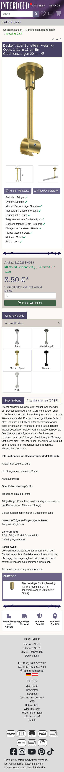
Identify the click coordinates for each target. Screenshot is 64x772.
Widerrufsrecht (32, 709)
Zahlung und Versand (32, 697)
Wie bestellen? (32, 716)
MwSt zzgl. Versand (32, 287)
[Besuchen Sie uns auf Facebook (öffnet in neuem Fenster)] (14, 754)
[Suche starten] (36, 14)
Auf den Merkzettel (18, 190)
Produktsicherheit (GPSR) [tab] (42, 400)
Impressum (32, 693)
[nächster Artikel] (60, 39)
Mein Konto (32, 686)
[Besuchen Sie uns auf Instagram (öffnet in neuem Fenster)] (22, 754)
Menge (8, 290)
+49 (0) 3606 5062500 (33, 663)
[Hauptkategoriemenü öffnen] (11, 22)
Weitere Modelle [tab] (14, 315)
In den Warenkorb (30, 302)
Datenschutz (32, 705)
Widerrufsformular (32, 712)
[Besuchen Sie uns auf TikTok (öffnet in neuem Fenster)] (50, 754)
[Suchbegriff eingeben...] (17, 14)
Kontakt (32, 720)
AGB (32, 701)
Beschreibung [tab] (13, 400)
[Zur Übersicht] (57, 39)
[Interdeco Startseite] (15, 5)
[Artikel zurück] (53, 39)
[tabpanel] (32, 488)
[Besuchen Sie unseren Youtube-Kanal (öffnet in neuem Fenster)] (32, 754)
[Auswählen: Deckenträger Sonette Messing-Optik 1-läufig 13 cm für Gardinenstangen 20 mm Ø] (17, 360)
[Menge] (30, 296)
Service (54, 5)
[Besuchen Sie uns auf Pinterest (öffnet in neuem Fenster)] (41, 754)
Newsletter (32, 690)
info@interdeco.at (34, 670)
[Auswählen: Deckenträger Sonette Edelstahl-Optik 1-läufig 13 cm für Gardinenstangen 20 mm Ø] (46, 338)
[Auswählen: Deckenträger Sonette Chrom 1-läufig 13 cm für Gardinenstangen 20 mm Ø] (17, 338)
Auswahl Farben (32, 323)
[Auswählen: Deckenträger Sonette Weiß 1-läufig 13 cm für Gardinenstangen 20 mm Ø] (17, 382)
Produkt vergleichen (46, 190)
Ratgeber (38, 5)
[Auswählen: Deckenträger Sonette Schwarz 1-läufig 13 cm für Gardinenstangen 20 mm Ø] (46, 360)
